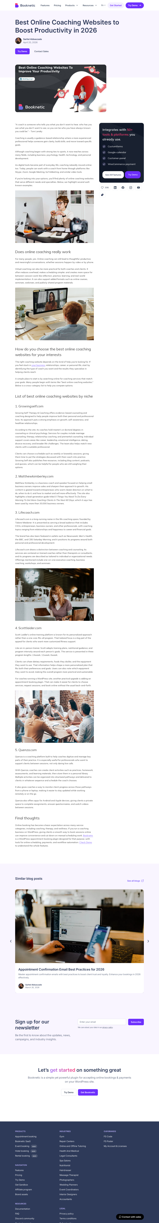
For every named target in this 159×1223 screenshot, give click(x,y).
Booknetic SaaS (23, 1141)
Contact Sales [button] (41, 51)
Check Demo (85, 842)
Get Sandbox (21, 1184)
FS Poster (108, 1141)
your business (38, 365)
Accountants (66, 1199)
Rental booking (26, 1155)
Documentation (22, 1208)
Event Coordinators (69, 1189)
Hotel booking (26, 1151)
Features (19, 1170)
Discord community (24, 1218)
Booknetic (88, 835)
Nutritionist (65, 1165)
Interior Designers (68, 1194)
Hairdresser (65, 1170)
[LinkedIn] (115, 187)
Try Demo (134, 5)
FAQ (17, 1213)
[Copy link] (102, 195)
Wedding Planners (69, 1184)
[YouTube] (138, 187)
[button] (71, 5)
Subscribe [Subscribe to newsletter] (136, 1022)
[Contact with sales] (130, 1217)
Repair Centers (67, 1141)
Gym (62, 1136)
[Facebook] (123, 187)
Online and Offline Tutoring (73, 1146)
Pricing (18, 1175)
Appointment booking (25, 1136)
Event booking (26, 1146)
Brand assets (21, 1194)
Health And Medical (69, 1151)
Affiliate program (23, 1189)
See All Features (113, 174)
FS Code (108, 1136)
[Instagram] (131, 187)
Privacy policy (67, 1213)
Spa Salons (65, 1160)
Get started (116, 5)
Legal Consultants (68, 1155)
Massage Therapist (69, 1175)
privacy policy (107, 1027)
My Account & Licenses (115, 1146)
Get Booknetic (88, 1092)
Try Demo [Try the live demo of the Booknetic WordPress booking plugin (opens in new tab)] (69, 1092)
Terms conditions (68, 1218)
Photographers (67, 1180)
